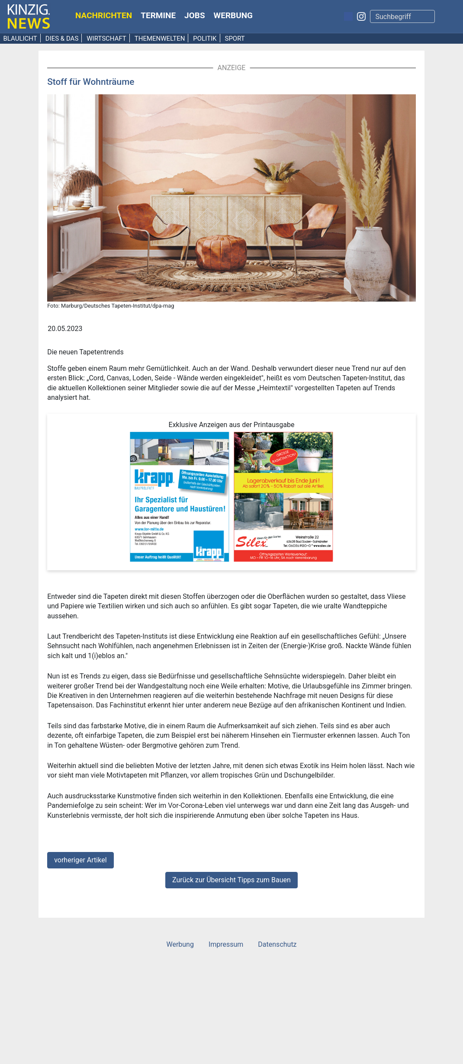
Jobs (194, 15)
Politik (204, 38)
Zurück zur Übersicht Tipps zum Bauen (231, 880)
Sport (234, 38)
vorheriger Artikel (80, 860)
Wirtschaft (106, 38)
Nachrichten (103, 15)
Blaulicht (20, 38)
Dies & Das (62, 38)
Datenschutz (277, 944)
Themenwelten (160, 38)
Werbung (233, 15)
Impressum (226, 944)
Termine (158, 15)
